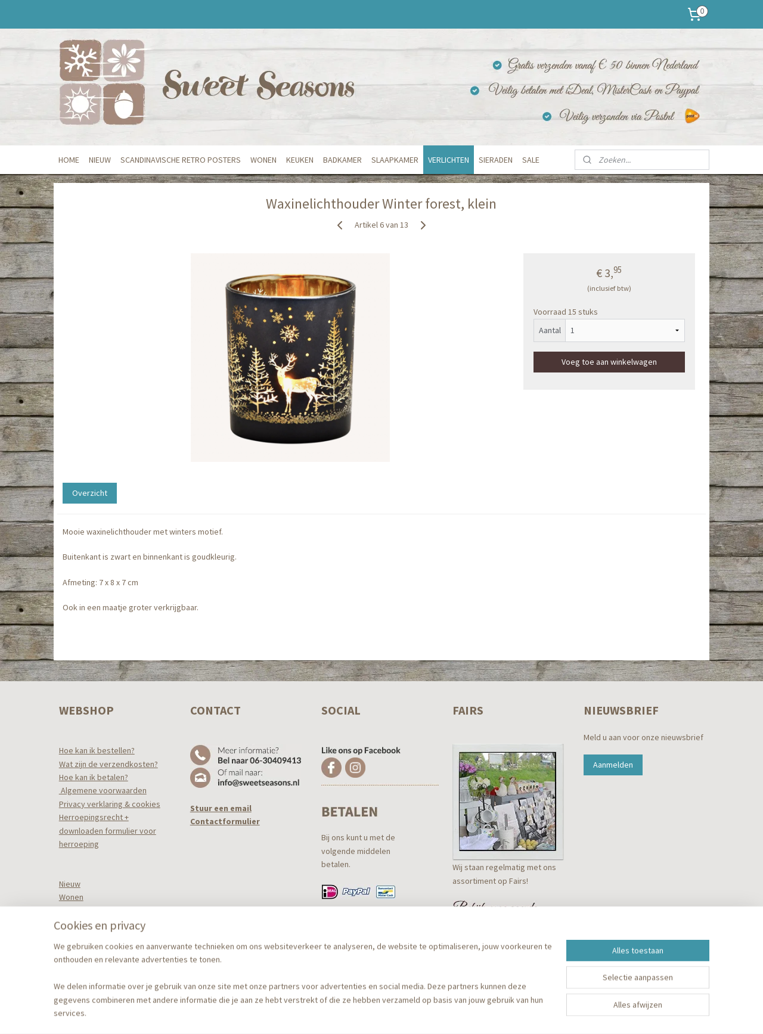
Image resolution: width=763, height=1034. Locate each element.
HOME (68, 159)
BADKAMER (342, 159)
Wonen (71, 897)
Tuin (66, 963)
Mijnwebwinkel (488, 1012)
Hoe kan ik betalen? (93, 777)
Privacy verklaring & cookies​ (109, 804)
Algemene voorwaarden (103, 790)
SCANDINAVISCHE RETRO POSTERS (180, 159)
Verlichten (77, 950)
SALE (530, 159)
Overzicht (89, 492)
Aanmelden (613, 764)
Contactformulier (225, 821)
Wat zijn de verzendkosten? (108, 764)
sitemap (346, 1012)
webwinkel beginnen (402, 1012)
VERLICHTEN (448, 159)
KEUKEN (300, 159)
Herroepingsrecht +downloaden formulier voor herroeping (107, 830)
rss (366, 1012)
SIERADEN (496, 159)
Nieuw (69, 883)
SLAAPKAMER (394, 159)
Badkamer (77, 923)
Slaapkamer (80, 937)
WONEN (263, 159)
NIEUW (100, 159)
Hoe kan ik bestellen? (97, 750)
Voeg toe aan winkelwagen (609, 361)
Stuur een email (221, 808)
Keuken (72, 910)
